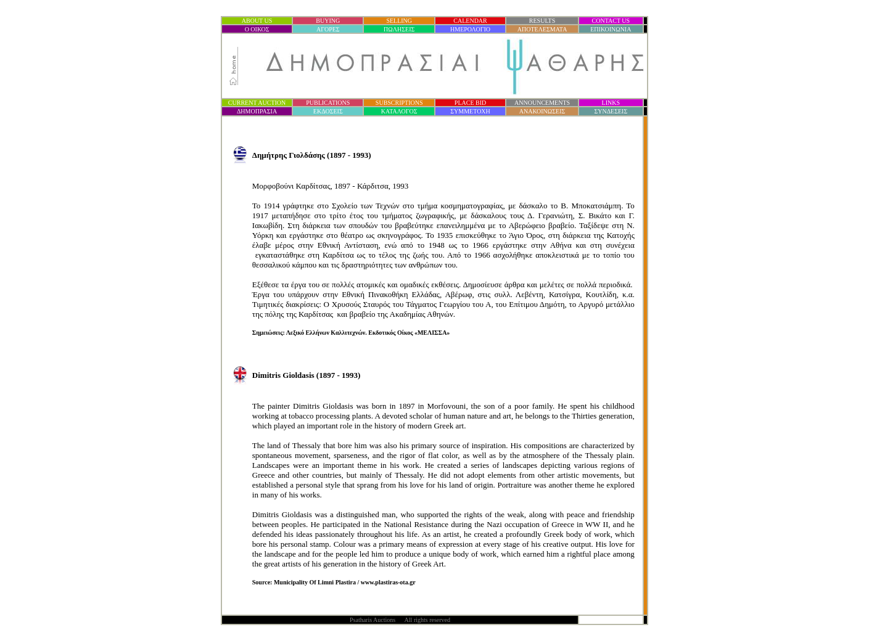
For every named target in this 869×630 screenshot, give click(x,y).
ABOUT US (257, 20)
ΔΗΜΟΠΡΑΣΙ (257, 111)
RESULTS (542, 20)
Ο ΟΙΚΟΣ (257, 29)
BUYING (328, 20)
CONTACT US (611, 20)
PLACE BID (470, 102)
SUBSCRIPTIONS (399, 102)
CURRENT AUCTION (257, 102)
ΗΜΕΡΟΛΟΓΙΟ (470, 29)
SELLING (399, 20)
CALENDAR (470, 20)
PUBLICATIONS (328, 102)
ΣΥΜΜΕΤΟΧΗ (470, 111)
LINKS (611, 102)
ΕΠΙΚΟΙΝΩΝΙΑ (610, 29)
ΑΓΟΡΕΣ (328, 29)
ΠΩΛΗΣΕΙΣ (399, 29)
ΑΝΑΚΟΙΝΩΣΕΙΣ (542, 111)
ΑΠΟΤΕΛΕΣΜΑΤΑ (542, 29)
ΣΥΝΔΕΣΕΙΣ (610, 111)
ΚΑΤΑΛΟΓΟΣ (399, 111)
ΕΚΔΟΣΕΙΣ (328, 111)
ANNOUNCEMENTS (542, 102)
